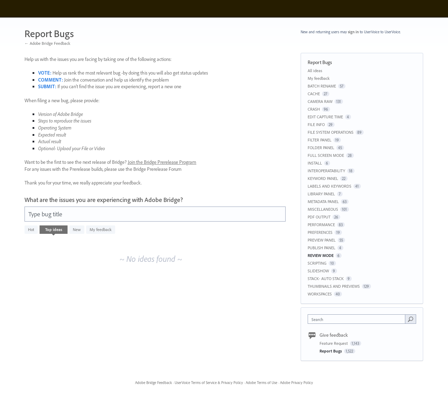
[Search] (410, 318)
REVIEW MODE (321, 255)
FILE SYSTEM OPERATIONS (331, 132)
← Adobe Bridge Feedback (47, 43)
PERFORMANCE (321, 224)
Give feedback (334, 335)
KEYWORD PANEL (323, 178)
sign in (353, 31)
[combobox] (358, 319)
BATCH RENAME (322, 86)
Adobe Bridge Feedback (153, 382)
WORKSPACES (320, 293)
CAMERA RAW (320, 101)
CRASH (314, 109)
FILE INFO (316, 124)
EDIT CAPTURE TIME (325, 116)
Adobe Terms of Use (261, 382)
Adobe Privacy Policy (296, 382)
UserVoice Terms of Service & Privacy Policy (209, 382)
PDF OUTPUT (319, 216)
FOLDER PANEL (321, 147)
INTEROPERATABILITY (326, 170)
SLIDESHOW (318, 270)
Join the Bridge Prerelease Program (162, 162)
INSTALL (315, 163)
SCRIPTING (317, 263)
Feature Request (334, 343)
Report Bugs (331, 351)
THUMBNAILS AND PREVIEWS (334, 286)
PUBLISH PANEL (321, 247)
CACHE (314, 93)
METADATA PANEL (323, 201)
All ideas (315, 70)
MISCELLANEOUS (323, 209)
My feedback (101, 229)
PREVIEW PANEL (322, 240)
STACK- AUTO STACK (326, 278)
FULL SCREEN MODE (326, 155)
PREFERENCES (320, 232)
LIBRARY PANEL (321, 193)
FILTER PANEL (319, 139)
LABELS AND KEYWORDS (329, 186)
